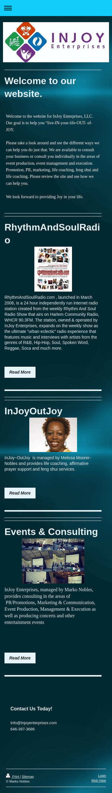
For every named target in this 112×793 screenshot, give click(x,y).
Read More (20, 372)
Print (13, 776)
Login (102, 775)
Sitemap (28, 776)
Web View (98, 780)
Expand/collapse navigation (56, 7)
